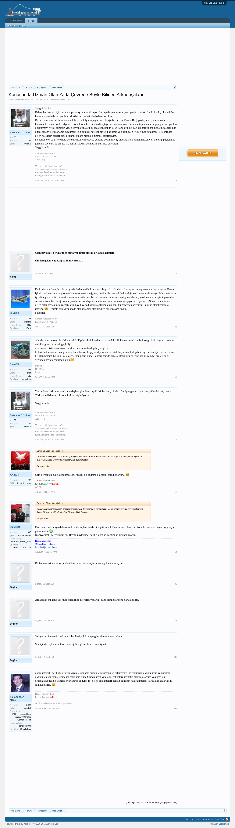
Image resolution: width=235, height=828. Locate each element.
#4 (176, 377)
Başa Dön (219, 819)
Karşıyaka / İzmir (24, 483)
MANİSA (27, 144)
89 (30, 319)
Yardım (198, 819)
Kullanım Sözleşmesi (219, 824)
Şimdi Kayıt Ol (202, 153)
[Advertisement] (93, 56)
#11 (175, 708)
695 (29, 370)
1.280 (28, 705)
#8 (176, 584)
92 (30, 141)
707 (29, 480)
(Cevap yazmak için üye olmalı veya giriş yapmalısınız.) (151, 802)
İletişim (189, 819)
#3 (176, 327)
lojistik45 (15, 527)
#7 (176, 552)
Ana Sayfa (17, 21)
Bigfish (14, 587)
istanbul (27, 708)
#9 (176, 620)
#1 (176, 180)
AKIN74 (14, 474)
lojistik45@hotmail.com (46, 547)
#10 (175, 657)
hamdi (13, 276)
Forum (31, 21)
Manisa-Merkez (24, 535)
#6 (176, 492)
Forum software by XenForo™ (32, 824)
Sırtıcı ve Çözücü (42, 99)
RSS (227, 819)
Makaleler (19, 99)
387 (29, 532)
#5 (176, 439)
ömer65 (14, 364)
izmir (29, 373)
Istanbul (27, 322)
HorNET (14, 313)
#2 (176, 273)
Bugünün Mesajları (17, 25)
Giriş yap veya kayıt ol (214, 3)
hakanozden (17, 696)
